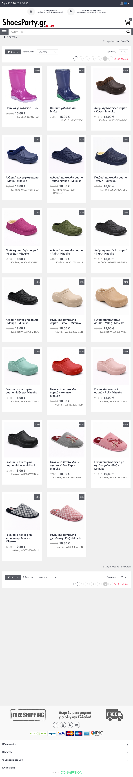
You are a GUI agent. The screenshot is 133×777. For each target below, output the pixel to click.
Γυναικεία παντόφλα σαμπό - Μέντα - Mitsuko (21, 391)
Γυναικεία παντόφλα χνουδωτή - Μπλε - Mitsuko (19, 538)
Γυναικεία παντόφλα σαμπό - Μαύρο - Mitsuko (21, 464)
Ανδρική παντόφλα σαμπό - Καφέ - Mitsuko (110, 110)
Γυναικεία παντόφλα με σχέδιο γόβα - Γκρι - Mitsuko (65, 465)
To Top (66, 666)
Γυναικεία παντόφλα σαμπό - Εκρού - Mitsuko (65, 321)
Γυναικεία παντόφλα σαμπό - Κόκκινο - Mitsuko (63, 393)
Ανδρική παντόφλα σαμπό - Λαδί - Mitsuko (66, 252)
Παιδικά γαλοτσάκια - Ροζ (22, 108)
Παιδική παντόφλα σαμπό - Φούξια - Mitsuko (22, 252)
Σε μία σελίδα (121, 59)
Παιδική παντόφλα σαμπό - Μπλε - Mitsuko (110, 179)
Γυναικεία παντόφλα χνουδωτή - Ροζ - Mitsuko (66, 536)
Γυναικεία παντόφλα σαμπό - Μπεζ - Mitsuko (109, 321)
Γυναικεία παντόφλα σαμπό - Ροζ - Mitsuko (108, 391)
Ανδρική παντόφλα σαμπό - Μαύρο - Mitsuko (22, 321)
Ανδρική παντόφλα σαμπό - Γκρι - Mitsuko (110, 252)
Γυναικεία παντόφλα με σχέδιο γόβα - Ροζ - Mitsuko (109, 465)
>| (110, 59)
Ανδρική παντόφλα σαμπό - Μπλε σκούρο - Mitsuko (66, 179)
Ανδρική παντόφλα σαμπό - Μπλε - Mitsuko (22, 179)
